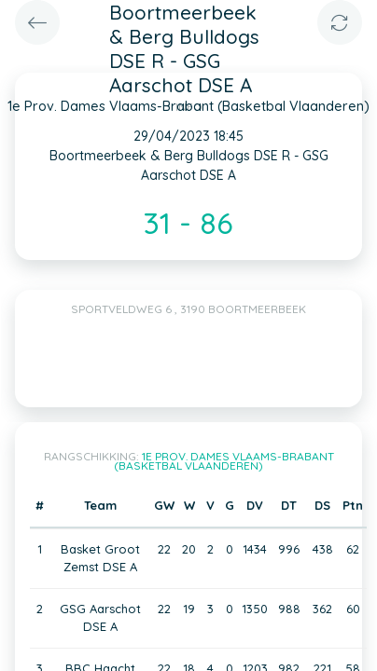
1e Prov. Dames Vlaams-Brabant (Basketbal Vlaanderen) (224, 460)
